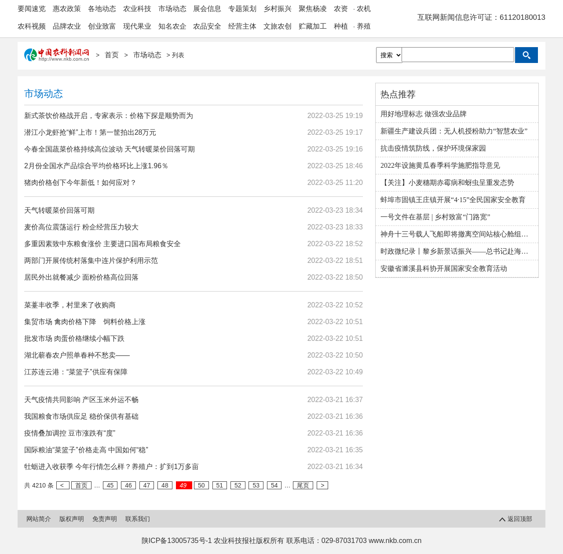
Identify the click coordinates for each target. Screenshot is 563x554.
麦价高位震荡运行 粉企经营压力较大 (81, 227)
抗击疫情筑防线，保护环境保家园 (433, 148)
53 (256, 485)
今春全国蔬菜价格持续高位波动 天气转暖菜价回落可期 (109, 149)
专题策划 (242, 8)
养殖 (364, 26)
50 (201, 485)
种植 (341, 26)
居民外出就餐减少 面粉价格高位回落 (81, 277)
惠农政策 (67, 8)
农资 (341, 8)
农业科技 (137, 8)
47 (146, 485)
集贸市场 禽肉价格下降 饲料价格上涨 (85, 321)
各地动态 (102, 8)
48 (164, 485)
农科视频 (32, 26)
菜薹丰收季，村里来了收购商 (70, 305)
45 (110, 485)
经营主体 (242, 26)
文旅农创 (277, 26)
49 (184, 485)
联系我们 (137, 518)
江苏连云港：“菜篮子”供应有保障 (76, 372)
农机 (364, 8)
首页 (113, 55)
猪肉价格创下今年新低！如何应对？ (80, 182)
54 (274, 485)
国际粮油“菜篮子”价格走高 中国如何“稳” (86, 450)
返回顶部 (516, 518)
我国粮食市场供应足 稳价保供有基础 (81, 416)
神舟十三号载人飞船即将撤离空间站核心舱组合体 (457, 234)
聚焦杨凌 (313, 8)
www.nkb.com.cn (395, 540)
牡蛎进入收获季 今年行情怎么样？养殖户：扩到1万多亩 (111, 466)
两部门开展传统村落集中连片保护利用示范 (91, 260)
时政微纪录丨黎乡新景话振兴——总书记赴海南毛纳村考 (459, 251)
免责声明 (104, 518)
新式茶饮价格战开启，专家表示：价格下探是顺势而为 (108, 115)
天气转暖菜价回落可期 (59, 210)
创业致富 (102, 26)
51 (219, 485)
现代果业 (137, 26)
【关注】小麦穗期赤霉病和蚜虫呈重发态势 (447, 182)
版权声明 (71, 518)
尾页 (303, 485)
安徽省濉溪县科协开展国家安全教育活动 (443, 268)
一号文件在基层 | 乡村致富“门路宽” (435, 217)
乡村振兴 (277, 8)
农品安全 (207, 26)
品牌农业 (67, 26)
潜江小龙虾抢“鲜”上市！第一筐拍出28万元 (90, 132)
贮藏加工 (313, 26)
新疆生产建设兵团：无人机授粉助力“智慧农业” (453, 131)
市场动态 (172, 8)
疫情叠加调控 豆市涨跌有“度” (69, 433)
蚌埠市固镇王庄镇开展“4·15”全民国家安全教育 (453, 199)
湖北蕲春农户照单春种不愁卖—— (77, 355)
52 (237, 485)
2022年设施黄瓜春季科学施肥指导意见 (440, 165)
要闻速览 (32, 8)
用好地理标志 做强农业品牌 (423, 114)
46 (128, 485)
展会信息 (207, 8)
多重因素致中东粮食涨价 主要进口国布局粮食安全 (102, 243)
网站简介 (38, 518)
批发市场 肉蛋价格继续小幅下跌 (74, 338)
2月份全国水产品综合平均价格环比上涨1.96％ (96, 166)
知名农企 (172, 26)
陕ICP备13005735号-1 (177, 540)
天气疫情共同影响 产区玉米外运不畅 (81, 399)
